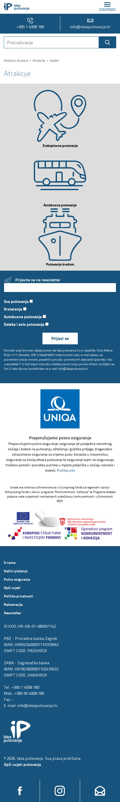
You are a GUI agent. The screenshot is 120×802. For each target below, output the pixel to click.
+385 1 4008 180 (30, 23)
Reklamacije (13, 604)
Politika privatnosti (18, 595)
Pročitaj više (66, 470)
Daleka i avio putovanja (26, 324)
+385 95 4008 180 (29, 693)
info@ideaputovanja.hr (90, 23)
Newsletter (12, 612)
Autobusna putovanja (25, 316)
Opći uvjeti (12, 587)
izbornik (107, 6)
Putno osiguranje (17, 579)
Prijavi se (60, 338)
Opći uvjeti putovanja (22, 764)
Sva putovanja (18, 301)
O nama (10, 562)
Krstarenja (15, 309)
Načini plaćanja (15, 570)
